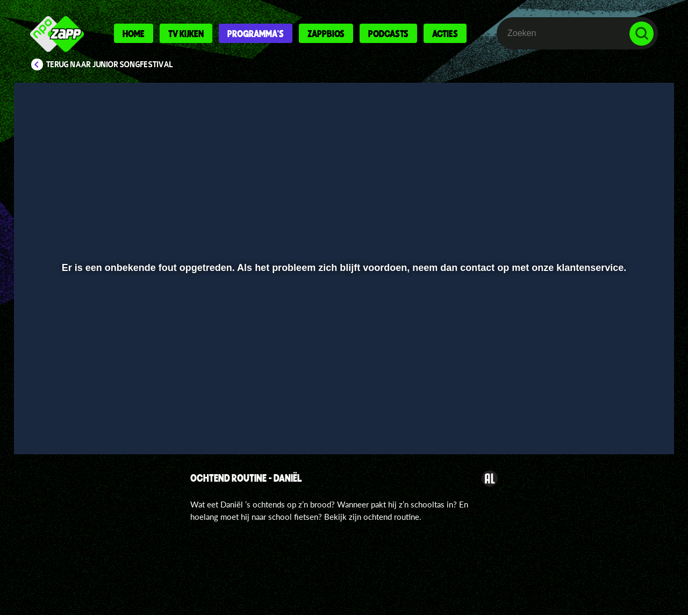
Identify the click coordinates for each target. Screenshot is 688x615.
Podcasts (388, 33)
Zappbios (326, 33)
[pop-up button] (608, 417)
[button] (57, 417)
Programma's (255, 33)
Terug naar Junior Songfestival (109, 64)
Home (134, 33)
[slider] (342, 395)
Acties (445, 33)
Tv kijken (186, 33)
